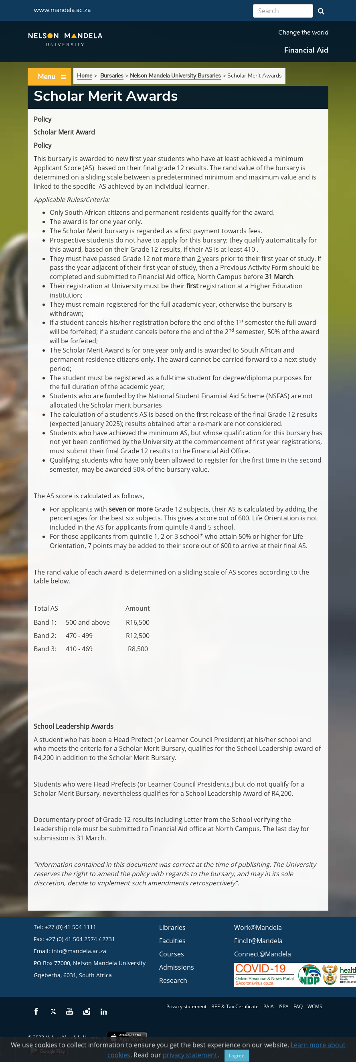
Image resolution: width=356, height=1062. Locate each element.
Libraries (172, 927)
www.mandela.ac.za (62, 10)
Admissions (176, 967)
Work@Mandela (258, 927)
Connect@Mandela (262, 954)
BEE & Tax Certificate (235, 1006)
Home (84, 75)
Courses (171, 954)
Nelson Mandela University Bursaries (175, 75)
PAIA (268, 1006)
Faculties (172, 940)
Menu (52, 77)
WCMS (314, 1006)
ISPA (284, 1006)
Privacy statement (186, 1006)
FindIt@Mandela (258, 940)
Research (173, 980)
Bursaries (111, 75)
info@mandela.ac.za (79, 951)
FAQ (298, 1006)
